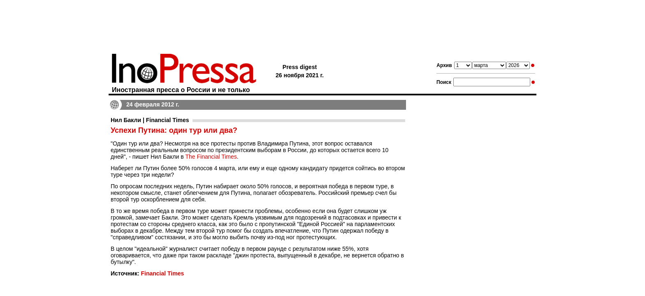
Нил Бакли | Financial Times (150, 120)
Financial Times (162, 273)
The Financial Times (211, 156)
